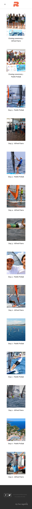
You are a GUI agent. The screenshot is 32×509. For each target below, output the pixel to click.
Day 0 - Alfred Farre (16, 477)
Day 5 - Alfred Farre (16, 143)
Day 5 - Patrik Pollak (16, 110)
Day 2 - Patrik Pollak (16, 343)
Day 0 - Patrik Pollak (16, 443)
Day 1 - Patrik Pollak (16, 377)
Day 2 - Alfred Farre (16, 310)
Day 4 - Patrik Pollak (16, 177)
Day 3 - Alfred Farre (16, 243)
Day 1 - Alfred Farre (16, 410)
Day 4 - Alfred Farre (16, 210)
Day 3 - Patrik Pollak (16, 277)
